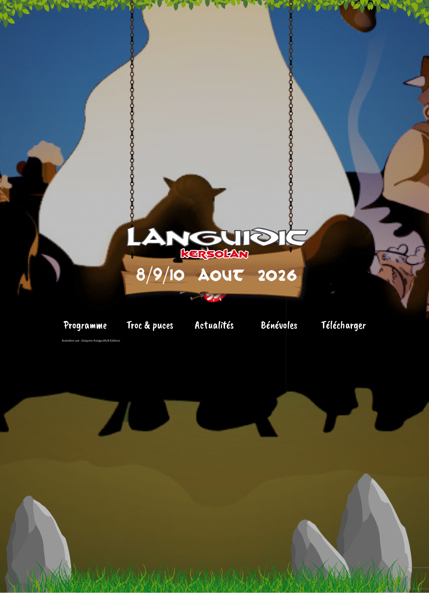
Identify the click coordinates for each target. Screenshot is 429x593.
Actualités (214, 366)
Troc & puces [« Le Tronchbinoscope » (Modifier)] (149, 366)
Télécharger (343, 366)
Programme (85, 366)
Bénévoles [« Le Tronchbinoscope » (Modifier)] (279, 366)
